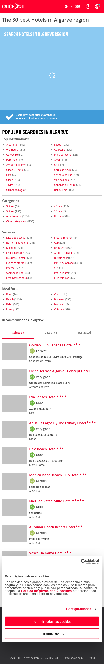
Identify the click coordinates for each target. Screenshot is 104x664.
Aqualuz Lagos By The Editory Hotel (57, 423)
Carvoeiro (12, 154)
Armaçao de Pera (16, 164)
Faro (8, 174)
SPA (56, 267)
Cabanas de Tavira (65, 184)
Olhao (9, 179)
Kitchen (10, 247)
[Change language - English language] (67, 6)
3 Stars (10, 211)
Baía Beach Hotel (42, 449)
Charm (58, 294)
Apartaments (14, 216)
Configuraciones (78, 609)
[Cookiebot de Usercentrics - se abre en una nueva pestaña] (81, 561)
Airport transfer (63, 252)
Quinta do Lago (15, 190)
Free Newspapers (16, 278)
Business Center (15, 257)
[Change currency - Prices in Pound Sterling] (78, 6)
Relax (9, 304)
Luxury (10, 309)
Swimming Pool (15, 272)
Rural (9, 294)
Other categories (16, 221)
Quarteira (59, 149)
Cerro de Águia (63, 169)
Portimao (11, 159)
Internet (10, 267)
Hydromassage (15, 252)
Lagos (57, 144)
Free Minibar (61, 278)
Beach (10, 299)
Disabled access (15, 237)
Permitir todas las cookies (52, 621)
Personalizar (52, 634)
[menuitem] (67, 6)
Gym (57, 242)
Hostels (58, 216)
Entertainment (62, 237)
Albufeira (11, 144)
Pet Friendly (61, 272)
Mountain (59, 304)
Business (59, 299)
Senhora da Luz (63, 174)
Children (59, 309)
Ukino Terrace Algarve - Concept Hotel (59, 371)
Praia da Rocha (62, 154)
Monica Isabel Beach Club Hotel (54, 475)
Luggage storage (16, 262)
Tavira (9, 184)
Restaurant (60, 247)
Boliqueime (60, 190)
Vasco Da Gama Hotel (46, 553)
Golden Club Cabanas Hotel (50, 345)
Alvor (57, 159)
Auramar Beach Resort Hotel (52, 527)
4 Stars (58, 206)
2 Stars (58, 211)
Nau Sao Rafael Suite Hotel (50, 501)
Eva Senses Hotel (42, 397)
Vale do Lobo (61, 179)
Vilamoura (12, 149)
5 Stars (10, 206)
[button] (97, 6)
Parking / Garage (64, 262)
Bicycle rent (61, 257)
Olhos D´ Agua (15, 169)
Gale (57, 164)
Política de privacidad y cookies (46, 590)
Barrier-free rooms (17, 242)
